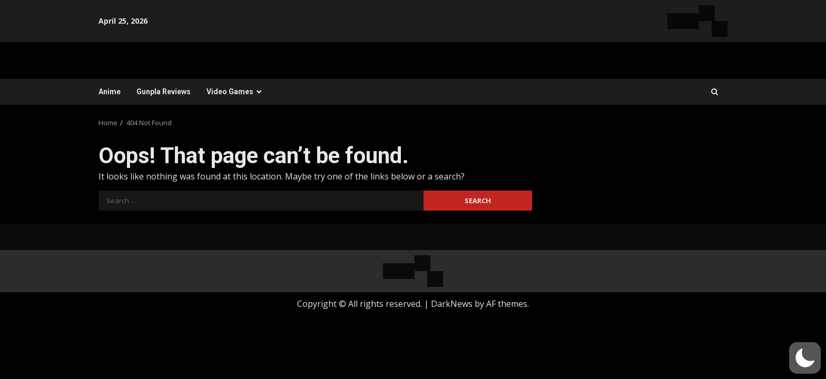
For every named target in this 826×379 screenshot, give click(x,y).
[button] (805, 358)
